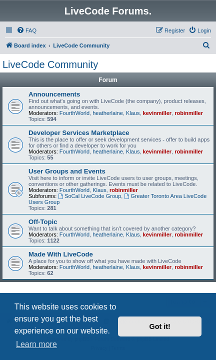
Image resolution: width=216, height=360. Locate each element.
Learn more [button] (36, 344)
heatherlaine (107, 113)
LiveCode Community (50, 64)
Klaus (133, 113)
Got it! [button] (160, 326)
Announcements (54, 94)
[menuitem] (26, 30)
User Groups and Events (67, 171)
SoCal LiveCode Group (89, 196)
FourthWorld (75, 113)
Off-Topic (43, 222)
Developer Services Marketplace (79, 132)
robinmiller (188, 113)
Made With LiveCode (60, 254)
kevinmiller (157, 113)
